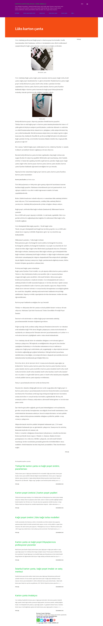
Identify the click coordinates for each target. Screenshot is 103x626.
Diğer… (73, 13)
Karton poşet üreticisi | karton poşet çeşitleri (36, 493)
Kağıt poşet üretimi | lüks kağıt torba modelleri (37, 517)
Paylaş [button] (79, 39)
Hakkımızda (42, 13)
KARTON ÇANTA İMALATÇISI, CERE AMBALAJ (30, 4)
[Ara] (82, 4)
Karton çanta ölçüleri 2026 (29, 13)
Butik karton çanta (53, 13)
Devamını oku (59, 484)
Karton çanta (64, 13)
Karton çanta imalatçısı (26, 595)
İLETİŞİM (17, 13)
